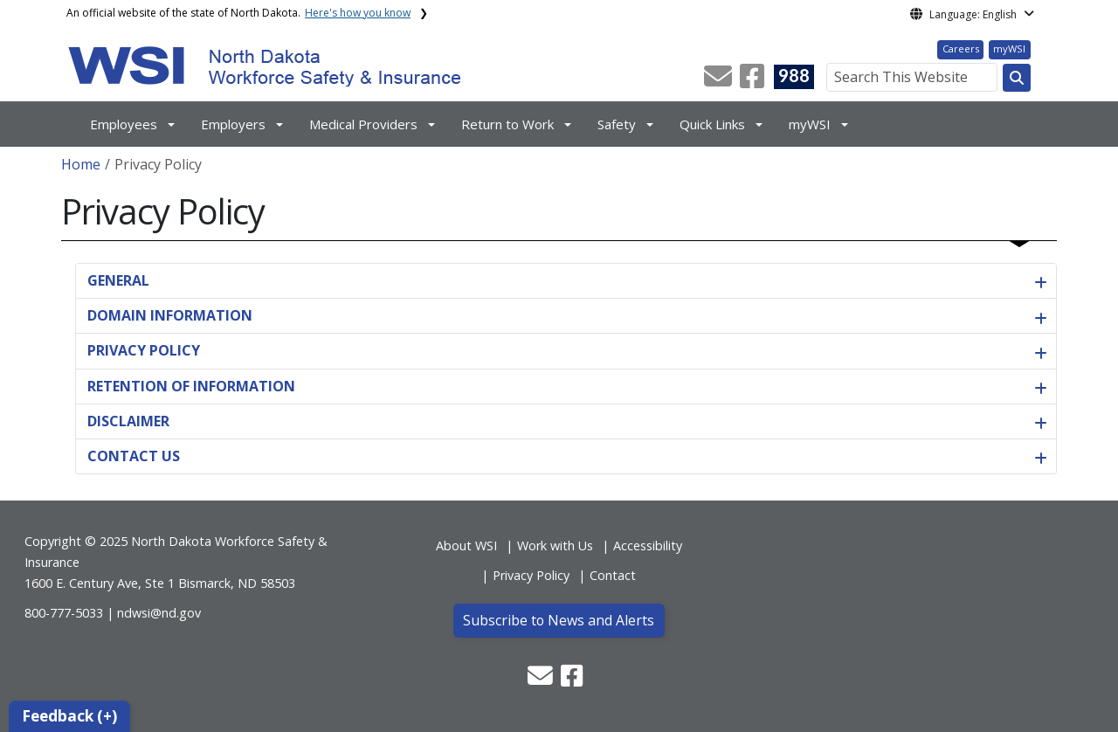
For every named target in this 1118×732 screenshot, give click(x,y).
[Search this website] (1017, 78)
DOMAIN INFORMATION (169, 315)
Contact (613, 575)
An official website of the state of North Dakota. (238, 12)
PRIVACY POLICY (143, 350)
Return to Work (507, 124)
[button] (719, 81)
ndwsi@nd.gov (159, 612)
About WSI (466, 545)
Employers (233, 124)
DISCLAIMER (128, 421)
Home (80, 164)
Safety (616, 124)
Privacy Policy (531, 575)
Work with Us (555, 545)
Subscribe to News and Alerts (558, 620)
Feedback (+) (69, 716)
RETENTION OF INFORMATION (191, 386)
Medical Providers (363, 124)
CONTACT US (133, 456)
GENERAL (118, 280)
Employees (123, 124)
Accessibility (647, 545)
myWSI (1009, 48)
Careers (960, 48)
